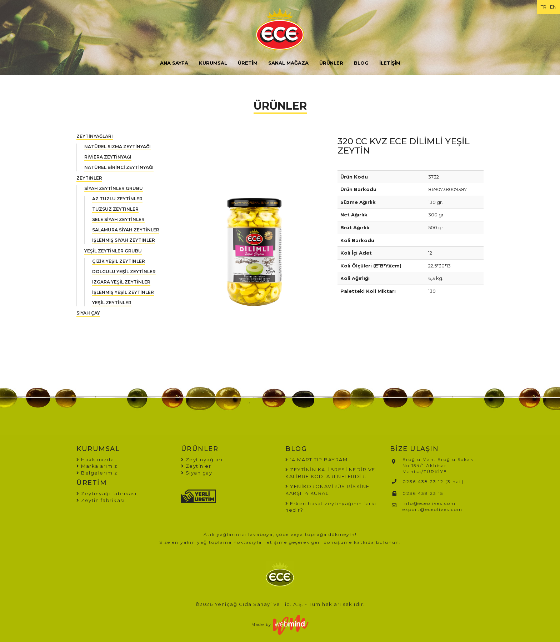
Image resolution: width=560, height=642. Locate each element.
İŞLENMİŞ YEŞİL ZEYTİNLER (123, 292)
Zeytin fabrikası (100, 500)
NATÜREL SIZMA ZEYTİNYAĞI (117, 146)
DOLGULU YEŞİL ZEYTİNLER (124, 271)
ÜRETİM (248, 63)
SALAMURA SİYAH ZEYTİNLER (125, 229)
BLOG (361, 63)
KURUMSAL (213, 63)
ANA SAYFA (174, 63)
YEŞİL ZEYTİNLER (111, 302)
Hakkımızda (95, 459)
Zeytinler (196, 466)
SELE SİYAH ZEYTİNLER (118, 219)
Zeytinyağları (202, 459)
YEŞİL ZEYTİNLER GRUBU (113, 251)
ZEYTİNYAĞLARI (94, 136)
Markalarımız (96, 466)
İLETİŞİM (389, 63)
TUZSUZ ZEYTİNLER (115, 209)
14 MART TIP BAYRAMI (319, 459)
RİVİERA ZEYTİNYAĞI (107, 157)
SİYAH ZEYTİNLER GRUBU (113, 188)
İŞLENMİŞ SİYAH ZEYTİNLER (123, 240)
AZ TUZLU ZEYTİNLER (117, 198)
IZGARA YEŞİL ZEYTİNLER (121, 282)
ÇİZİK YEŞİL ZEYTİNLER (118, 261)
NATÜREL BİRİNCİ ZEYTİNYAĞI (119, 167)
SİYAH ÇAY (88, 313)
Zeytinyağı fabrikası (106, 493)
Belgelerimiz (96, 473)
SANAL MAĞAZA (288, 63)
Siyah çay (196, 473)
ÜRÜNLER (331, 63)
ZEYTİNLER (89, 178)
